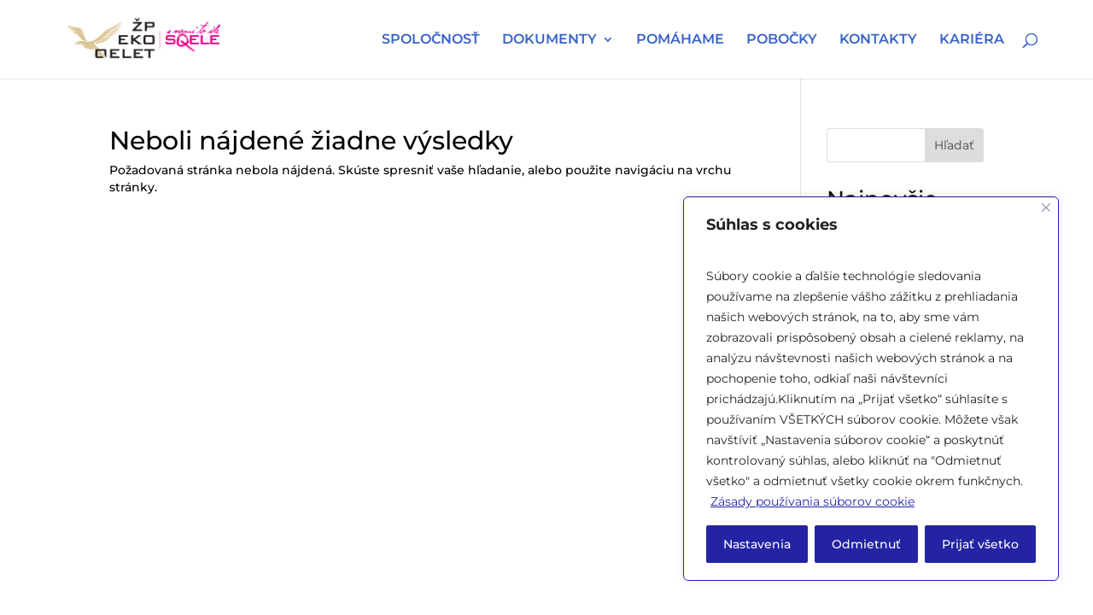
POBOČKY (781, 40)
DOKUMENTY (549, 40)
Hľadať (954, 145)
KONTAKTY (878, 40)
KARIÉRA (971, 40)
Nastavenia (757, 544)
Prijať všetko (980, 544)
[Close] (1046, 207)
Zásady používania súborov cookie (812, 501)
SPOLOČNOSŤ (431, 40)
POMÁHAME (680, 40)
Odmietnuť (866, 544)
